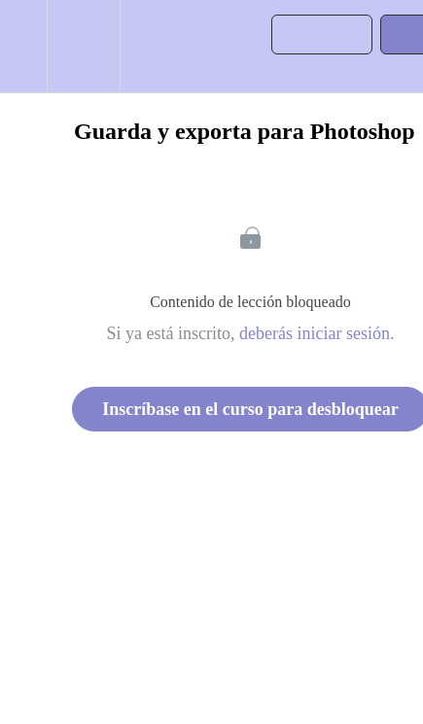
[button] (23, 46)
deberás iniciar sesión (314, 333)
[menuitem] (83, 46)
